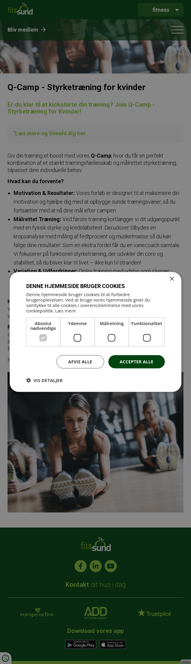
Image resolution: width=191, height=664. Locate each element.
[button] (44, 380)
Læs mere (65, 310)
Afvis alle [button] (80, 361)
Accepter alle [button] (136, 361)
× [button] (171, 279)
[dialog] (95, 332)
